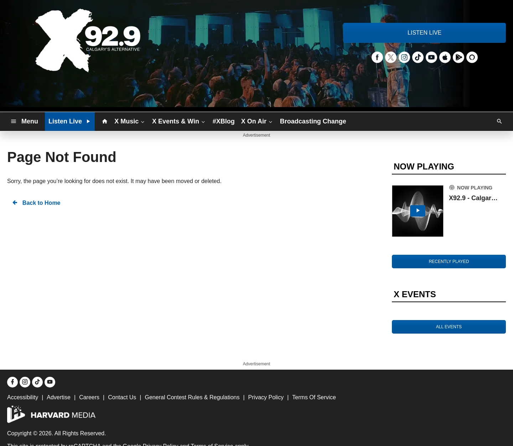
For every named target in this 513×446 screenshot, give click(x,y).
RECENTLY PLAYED (449, 261)
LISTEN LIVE (424, 33)
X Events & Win (179, 121)
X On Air (257, 121)
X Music (130, 121)
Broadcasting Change (313, 121)
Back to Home (36, 202)
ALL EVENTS (449, 326)
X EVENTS (415, 294)
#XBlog (224, 121)
